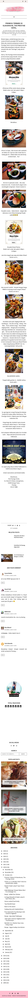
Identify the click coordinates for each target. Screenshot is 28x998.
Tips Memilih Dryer (9, 904)
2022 (4, 862)
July (6, 936)
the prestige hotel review (9, 33)
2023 (4, 859)
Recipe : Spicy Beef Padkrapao (13, 916)
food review (8, 30)
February (7, 949)
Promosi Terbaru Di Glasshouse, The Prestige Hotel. (14, 25)
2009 (4, 983)
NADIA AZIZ (8, 611)
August (7, 933)
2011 (4, 977)
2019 (4, 956)
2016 (4, 964)
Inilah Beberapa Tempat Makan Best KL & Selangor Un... (14, 891)
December (8, 869)
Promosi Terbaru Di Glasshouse (13, 31)
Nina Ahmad (8, 627)
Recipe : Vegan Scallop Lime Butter (14, 927)
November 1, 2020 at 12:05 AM (11, 591)
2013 (4, 972)
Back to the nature (9, 906)
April (6, 944)
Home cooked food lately (11, 901)
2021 (4, 864)
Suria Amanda (8, 643)
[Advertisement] (14, 724)
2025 (4, 854)
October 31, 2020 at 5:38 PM (10, 575)
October (7, 875)
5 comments (14, 528)
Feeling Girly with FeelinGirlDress (13, 909)
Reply (3, 582)
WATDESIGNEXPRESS (21, 995)
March (7, 947)
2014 (4, 969)
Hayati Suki (8, 589)
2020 (4, 867)
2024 (4, 856)
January (7, 952)
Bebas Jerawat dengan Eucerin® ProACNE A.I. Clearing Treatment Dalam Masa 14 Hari (14, 810)
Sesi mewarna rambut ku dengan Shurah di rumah (13, 782)
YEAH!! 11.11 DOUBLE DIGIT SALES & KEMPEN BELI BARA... (15, 882)
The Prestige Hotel (20, 32)
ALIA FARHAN (8, 995)
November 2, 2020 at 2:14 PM (10, 613)
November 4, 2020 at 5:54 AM (10, 629)
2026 (4, 851)
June (6, 939)
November (8, 872)
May (6, 941)
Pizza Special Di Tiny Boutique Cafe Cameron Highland (14, 912)
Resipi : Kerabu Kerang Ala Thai (14, 839)
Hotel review (16, 30)
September (8, 930)
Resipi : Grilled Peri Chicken (12, 894)
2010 (4, 980)
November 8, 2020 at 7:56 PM (10, 645)
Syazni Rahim (8, 573)
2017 (4, 961)
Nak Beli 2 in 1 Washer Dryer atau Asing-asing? (14, 924)
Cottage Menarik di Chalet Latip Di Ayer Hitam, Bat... (14, 898)
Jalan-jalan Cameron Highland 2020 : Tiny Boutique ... (15, 919)
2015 (4, 966)
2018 (4, 958)
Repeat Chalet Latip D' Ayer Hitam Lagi (14, 886)
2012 (4, 974)
